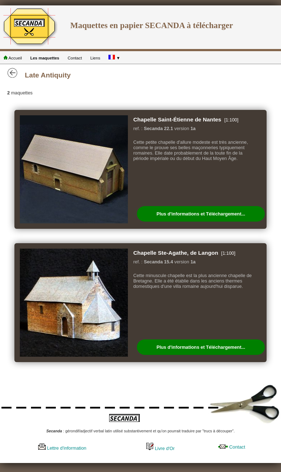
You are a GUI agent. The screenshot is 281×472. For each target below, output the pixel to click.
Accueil (13, 58)
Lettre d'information (62, 448)
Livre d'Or (160, 448)
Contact (75, 58)
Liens (95, 58)
